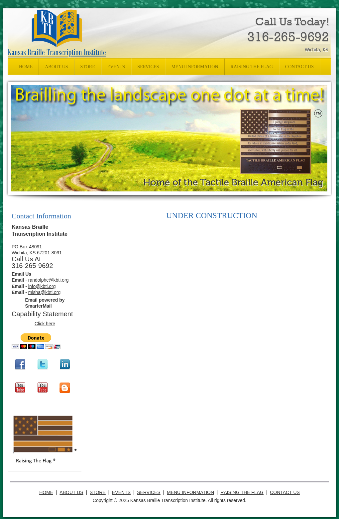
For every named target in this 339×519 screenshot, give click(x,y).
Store (97, 492)
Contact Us (285, 492)
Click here (45, 323)
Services (149, 492)
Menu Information (190, 492)
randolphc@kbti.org (48, 280)
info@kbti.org (42, 286)
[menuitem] (25, 66)
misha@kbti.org (44, 292)
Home (47, 492)
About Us (71, 492)
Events (121, 492)
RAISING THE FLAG (242, 492)
